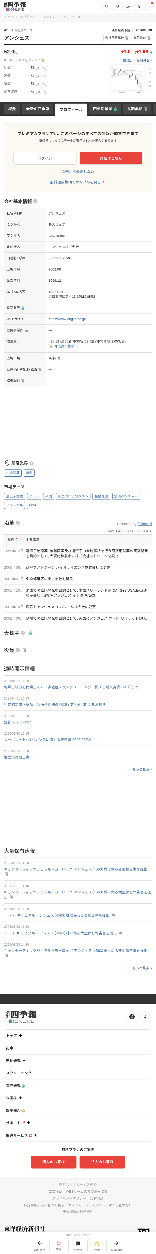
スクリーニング (19, 1073)
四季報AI (15, 1110)
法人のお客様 (102, 1162)
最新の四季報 (38, 109)
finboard (144, 524)
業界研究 (15, 1086)
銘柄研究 (26, 17)
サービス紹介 (86, 1185)
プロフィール (71, 109)
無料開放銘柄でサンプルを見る (75, 182)
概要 (12, 109)
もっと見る (140, 769)
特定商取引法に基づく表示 (44, 1205)
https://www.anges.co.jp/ (67, 319)
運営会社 (66, 1185)
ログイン (45, 158)
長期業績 (135, 109)
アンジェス (47, 17)
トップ (8, 17)
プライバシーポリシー (69, 1198)
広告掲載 (55, 1191)
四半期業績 (103, 109)
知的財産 (96, 1198)
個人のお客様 (53, 1162)
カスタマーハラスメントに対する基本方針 (100, 1205)
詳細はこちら (111, 158)
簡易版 (127, 60)
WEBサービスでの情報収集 (86, 1191)
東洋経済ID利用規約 (78, 1212)
